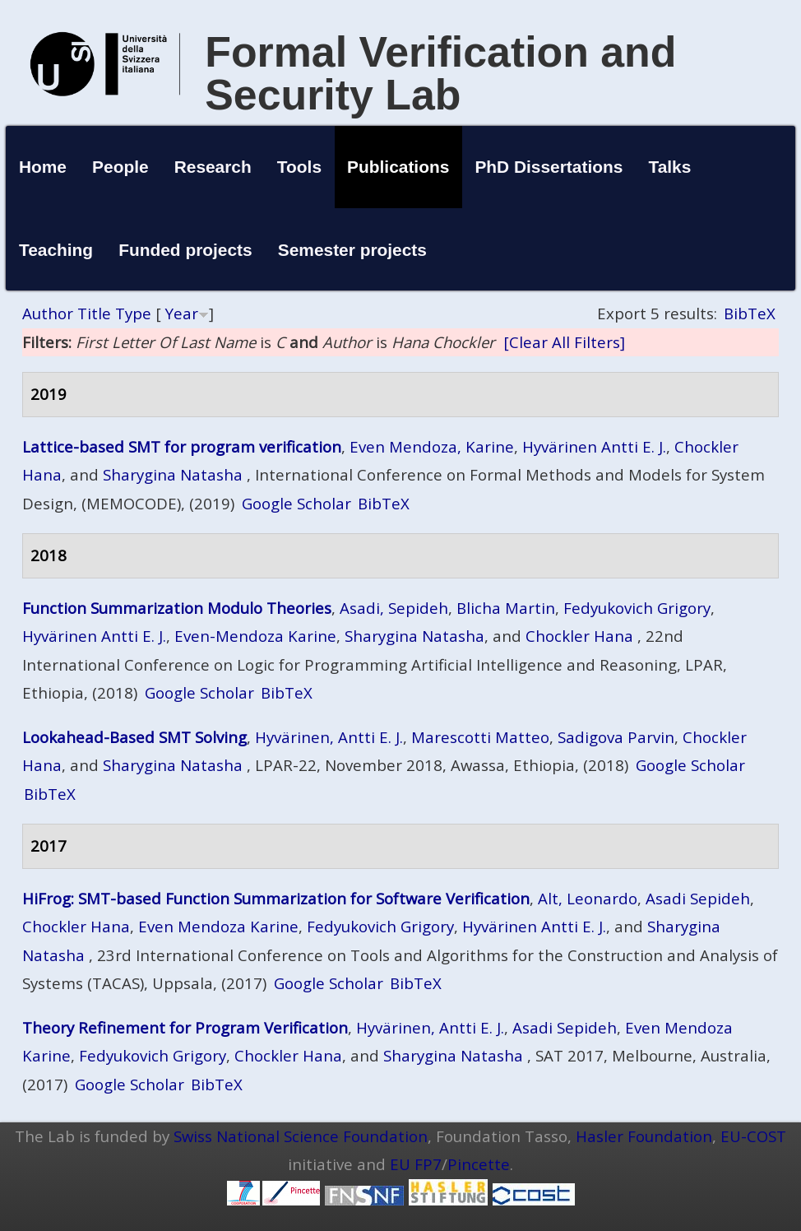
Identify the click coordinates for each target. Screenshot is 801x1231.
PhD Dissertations (549, 166)
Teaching (56, 249)
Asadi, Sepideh (394, 607)
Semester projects (352, 249)
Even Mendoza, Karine (432, 446)
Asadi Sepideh (698, 898)
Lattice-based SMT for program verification (181, 446)
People (120, 166)
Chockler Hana (579, 635)
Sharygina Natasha (173, 474)
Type (133, 313)
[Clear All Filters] (564, 342)
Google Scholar (296, 503)
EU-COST (753, 1136)
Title (94, 313)
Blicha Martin (505, 607)
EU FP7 (416, 1164)
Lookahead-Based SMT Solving (134, 737)
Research (213, 166)
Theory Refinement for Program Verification (185, 1027)
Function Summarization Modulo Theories (176, 607)
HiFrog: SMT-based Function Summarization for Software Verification (276, 898)
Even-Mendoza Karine (255, 635)
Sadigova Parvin (616, 737)
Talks (669, 166)
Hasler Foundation (644, 1136)
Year (181, 313)
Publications (398, 166)
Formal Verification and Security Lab (440, 73)
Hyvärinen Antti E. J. (594, 446)
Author (47, 313)
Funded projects (185, 249)
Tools (299, 166)
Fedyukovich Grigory (637, 607)
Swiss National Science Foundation (301, 1136)
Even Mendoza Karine (218, 926)
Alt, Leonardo (587, 898)
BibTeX (750, 313)
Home (43, 166)
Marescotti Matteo (480, 737)
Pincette (478, 1164)
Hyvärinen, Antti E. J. (329, 737)
